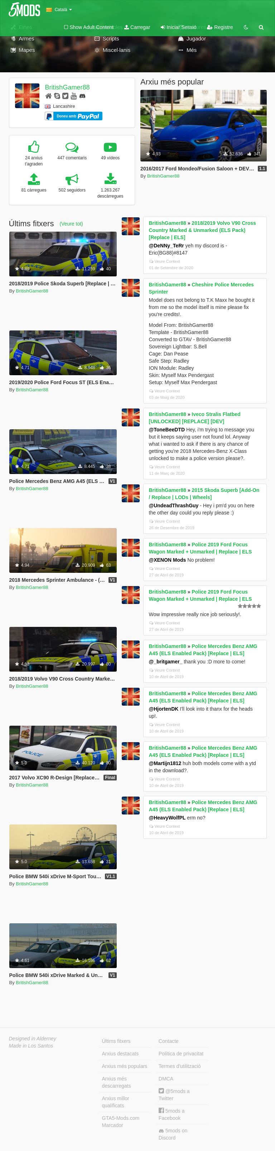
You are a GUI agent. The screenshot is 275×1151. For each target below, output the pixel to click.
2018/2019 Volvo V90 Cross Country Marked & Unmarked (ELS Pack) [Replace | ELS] (202, 230)
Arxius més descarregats (116, 1082)
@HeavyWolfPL (167, 818)
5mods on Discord (173, 1134)
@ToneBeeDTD (167, 429)
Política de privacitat (181, 1053)
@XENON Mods (167, 560)
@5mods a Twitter (174, 1094)
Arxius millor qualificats (115, 1102)
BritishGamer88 (67, 87)
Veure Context (164, 261)
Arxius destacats (120, 1053)
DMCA (166, 1079)
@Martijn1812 (165, 763)
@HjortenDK (164, 709)
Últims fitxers (116, 1041)
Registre (220, 27)
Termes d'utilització (180, 1066)
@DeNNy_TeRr (166, 245)
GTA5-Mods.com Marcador (121, 1121)
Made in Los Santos (31, 1046)
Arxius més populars (125, 1066)
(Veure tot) (71, 224)
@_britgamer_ (166, 661)
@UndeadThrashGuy (174, 505)
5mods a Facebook (172, 1114)
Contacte (169, 1041)
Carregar (137, 27)
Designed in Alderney (33, 1038)
